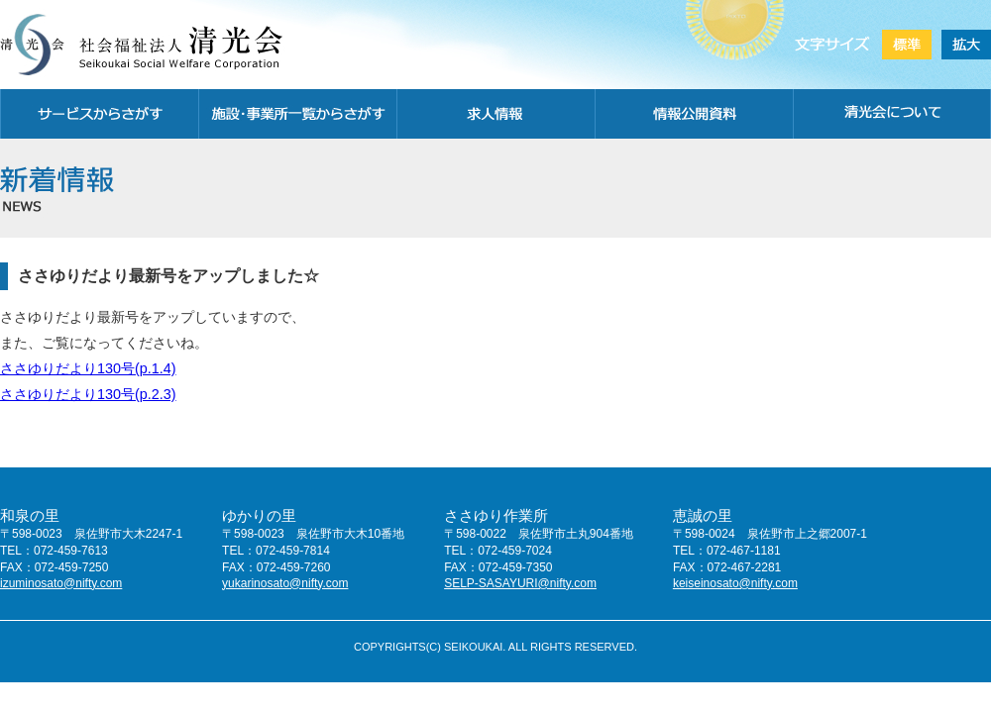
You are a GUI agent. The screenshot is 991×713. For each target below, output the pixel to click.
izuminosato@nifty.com (61, 583)
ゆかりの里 (259, 515)
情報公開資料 (694, 114)
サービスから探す (99, 114)
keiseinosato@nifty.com (735, 583)
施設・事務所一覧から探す (297, 114)
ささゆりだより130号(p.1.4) (88, 368)
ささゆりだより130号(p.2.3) (88, 394)
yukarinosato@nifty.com (285, 583)
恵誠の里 (702, 515)
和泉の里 (29, 515)
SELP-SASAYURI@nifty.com (520, 583)
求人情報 (495, 114)
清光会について (892, 114)
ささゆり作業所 (496, 515)
